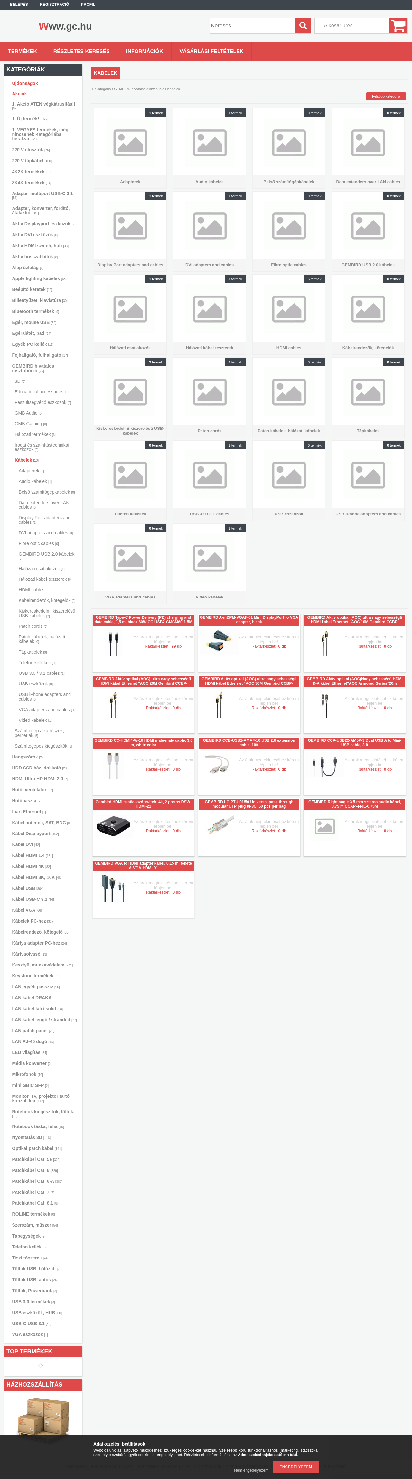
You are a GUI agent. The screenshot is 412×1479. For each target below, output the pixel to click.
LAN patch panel (33, 1030)
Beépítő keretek (32, 289)
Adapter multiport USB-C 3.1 (42, 195)
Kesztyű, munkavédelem (42, 964)
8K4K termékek (32, 182)
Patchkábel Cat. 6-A (37, 1181)
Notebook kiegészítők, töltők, (43, 1113)
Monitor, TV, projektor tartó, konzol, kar (41, 1098)
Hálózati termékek (35, 434)
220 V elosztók (31, 149)
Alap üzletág (27, 267)
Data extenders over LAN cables (44, 505)
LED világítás (29, 1052)
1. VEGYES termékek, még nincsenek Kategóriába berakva (40, 134)
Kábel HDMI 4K (31, 866)
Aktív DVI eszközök (35, 234)
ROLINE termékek (33, 1214)
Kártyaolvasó (29, 953)
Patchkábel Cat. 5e (36, 1159)
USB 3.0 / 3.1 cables (42, 673)
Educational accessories (41, 391)
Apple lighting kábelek (39, 278)
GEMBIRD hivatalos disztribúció (33, 368)
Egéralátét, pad (31, 333)
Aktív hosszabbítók (35, 256)
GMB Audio (28, 413)
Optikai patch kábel (37, 1148)
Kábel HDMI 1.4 (32, 855)
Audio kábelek (35, 481)
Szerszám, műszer (35, 1225)
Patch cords (33, 626)
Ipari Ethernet (29, 811)
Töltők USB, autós (35, 1279)
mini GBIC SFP (30, 1085)
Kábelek (27, 460)
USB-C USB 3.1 (32, 1323)
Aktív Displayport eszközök (43, 223)
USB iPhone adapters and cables (45, 697)
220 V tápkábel (32, 160)
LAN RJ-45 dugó (33, 1041)
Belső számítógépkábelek (47, 492)
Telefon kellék (30, 1246)
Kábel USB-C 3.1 (33, 899)
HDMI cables (34, 589)
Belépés (19, 4)
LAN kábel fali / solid (37, 1008)
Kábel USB (28, 888)
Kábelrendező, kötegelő (41, 932)
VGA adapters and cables (47, 709)
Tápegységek (29, 1236)
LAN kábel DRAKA (34, 997)
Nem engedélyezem (251, 1470)
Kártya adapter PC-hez (39, 943)
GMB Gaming (31, 423)
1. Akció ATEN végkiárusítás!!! (44, 105)
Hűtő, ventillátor (32, 789)
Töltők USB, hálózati (37, 1268)
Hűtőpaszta (26, 800)
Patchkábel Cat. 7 (33, 1192)
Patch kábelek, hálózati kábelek (42, 639)
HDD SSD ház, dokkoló (40, 767)
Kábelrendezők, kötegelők (47, 600)
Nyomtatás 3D (31, 1137)
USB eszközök (36, 683)
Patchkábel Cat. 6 (35, 1170)
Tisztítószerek (30, 1257)
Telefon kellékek (37, 662)
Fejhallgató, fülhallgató (40, 355)
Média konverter (32, 1063)
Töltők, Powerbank (34, 1290)
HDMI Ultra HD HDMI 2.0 (40, 778)
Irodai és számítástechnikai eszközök (42, 447)
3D (20, 381)
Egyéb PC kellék (33, 344)
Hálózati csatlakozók (42, 568)
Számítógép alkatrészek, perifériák (39, 733)
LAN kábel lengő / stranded (44, 1019)
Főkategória (101, 89)
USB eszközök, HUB (37, 1312)
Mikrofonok (27, 1074)
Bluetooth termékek (35, 311)
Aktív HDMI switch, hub (40, 245)
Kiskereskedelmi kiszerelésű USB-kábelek (47, 613)
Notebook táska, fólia (38, 1126)
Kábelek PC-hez (33, 921)
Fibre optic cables (39, 543)
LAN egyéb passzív (36, 986)
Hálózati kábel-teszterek (45, 579)
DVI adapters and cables (46, 532)
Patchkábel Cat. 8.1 (35, 1203)
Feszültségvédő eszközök (43, 402)
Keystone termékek (36, 975)
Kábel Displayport (35, 833)
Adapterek (31, 470)
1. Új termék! (30, 118)
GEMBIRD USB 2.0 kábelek (47, 555)
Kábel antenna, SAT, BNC (41, 822)
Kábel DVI (26, 844)
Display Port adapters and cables (44, 520)
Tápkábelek (33, 652)
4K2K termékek (32, 171)
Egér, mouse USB (34, 322)
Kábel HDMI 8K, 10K (37, 877)
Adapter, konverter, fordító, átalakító (41, 210)
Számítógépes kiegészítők (43, 746)
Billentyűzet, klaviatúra (40, 300)
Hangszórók (28, 756)
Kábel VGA (27, 910)
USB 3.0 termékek (33, 1301)
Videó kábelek (35, 720)
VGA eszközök (30, 1334)
